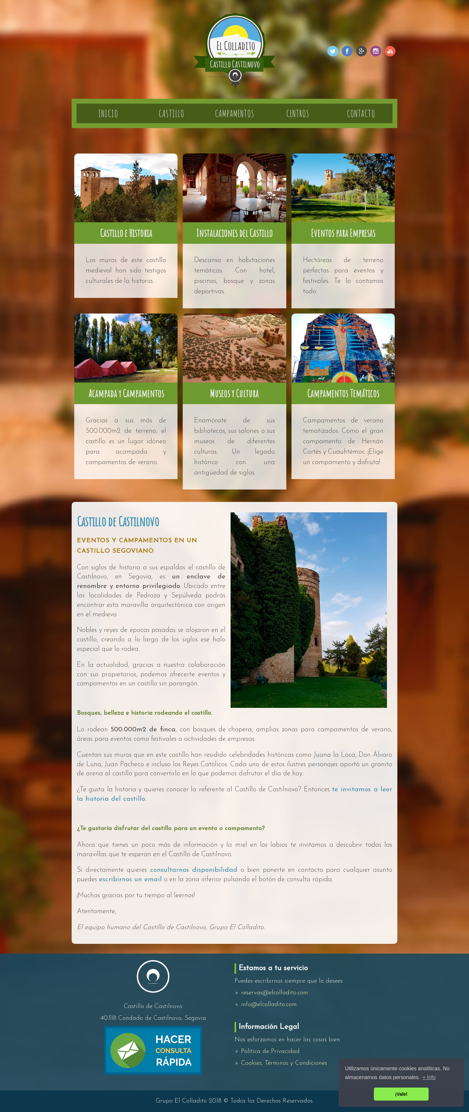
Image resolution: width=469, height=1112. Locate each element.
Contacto (361, 113)
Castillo (171, 113)
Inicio (108, 113)
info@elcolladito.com (269, 1005)
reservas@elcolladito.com (274, 993)
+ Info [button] (428, 1077)
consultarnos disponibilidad (194, 870)
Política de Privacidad (270, 1051)
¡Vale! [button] (401, 1094)
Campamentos (234, 113)
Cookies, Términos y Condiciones (284, 1063)
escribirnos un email (130, 879)
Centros (297, 113)
